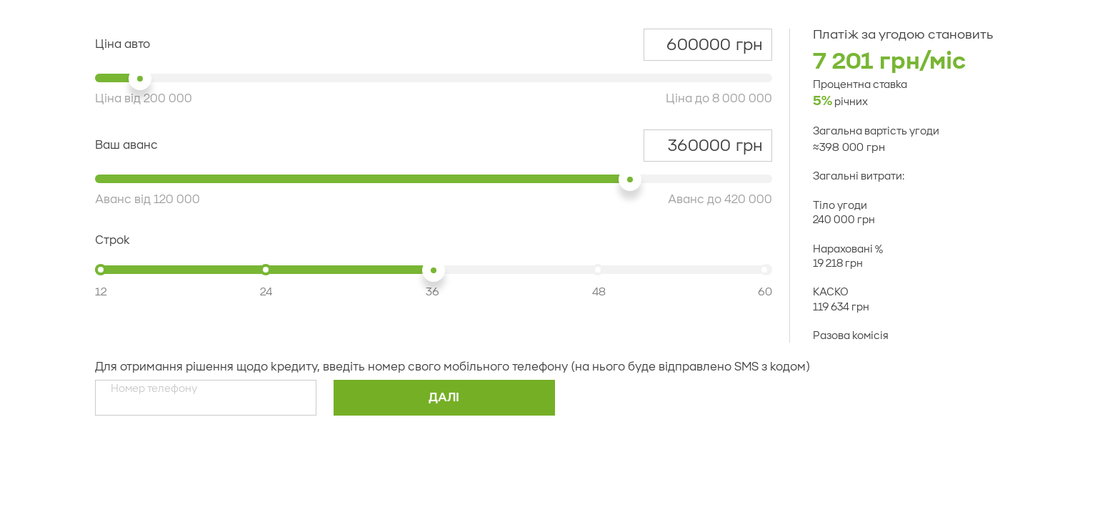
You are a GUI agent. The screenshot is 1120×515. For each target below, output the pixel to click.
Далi (444, 398)
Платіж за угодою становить (903, 35)
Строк (112, 240)
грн (707, 45)
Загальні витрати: (858, 177)
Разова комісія (851, 336)
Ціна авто (122, 44)
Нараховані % (848, 250)
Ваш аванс (126, 145)
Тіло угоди (840, 206)
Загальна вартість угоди (876, 132)
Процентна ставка (860, 85)
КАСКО (831, 293)
